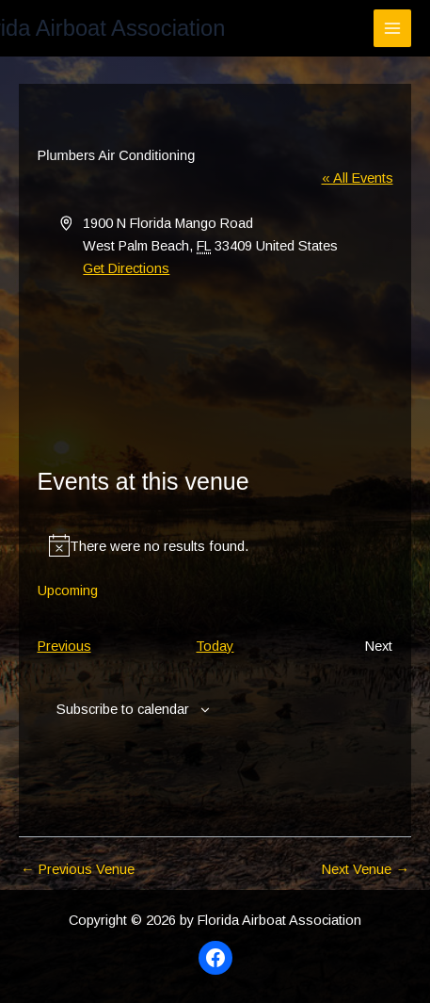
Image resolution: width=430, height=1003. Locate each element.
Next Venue (365, 870)
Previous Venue (78, 870)
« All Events (357, 178)
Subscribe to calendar (122, 710)
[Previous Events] (64, 646)
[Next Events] (378, 646)
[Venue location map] (215, 350)
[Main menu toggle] (392, 28)
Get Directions (126, 268)
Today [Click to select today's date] (214, 646)
